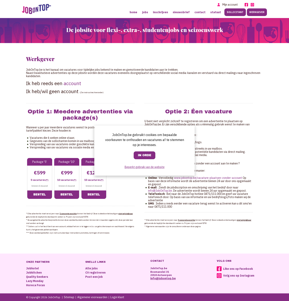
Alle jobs (91, 268)
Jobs (145, 12)
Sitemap (69, 297)
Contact (200, 12)
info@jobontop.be (163, 278)
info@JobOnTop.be (160, 190)
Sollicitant (235, 12)
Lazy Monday (34, 281)
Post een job (94, 277)
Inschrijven (160, 12)
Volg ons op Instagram (238, 275)
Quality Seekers (37, 277)
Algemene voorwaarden (92, 297)
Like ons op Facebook (238, 269)
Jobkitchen (34, 272)
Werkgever (257, 12)
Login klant (117, 297)
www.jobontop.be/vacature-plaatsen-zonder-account (208, 178)
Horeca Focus (35, 285)
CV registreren (95, 272)
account (72, 83)
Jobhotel (32, 268)
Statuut (215, 12)
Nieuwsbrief (181, 12)
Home (133, 12)
